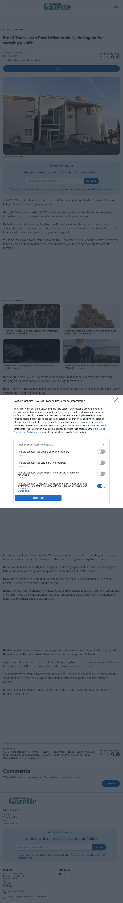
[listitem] (61, 444)
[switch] (101, 452)
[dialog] (61, 451)
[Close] (117, 401)
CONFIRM (38, 498)
